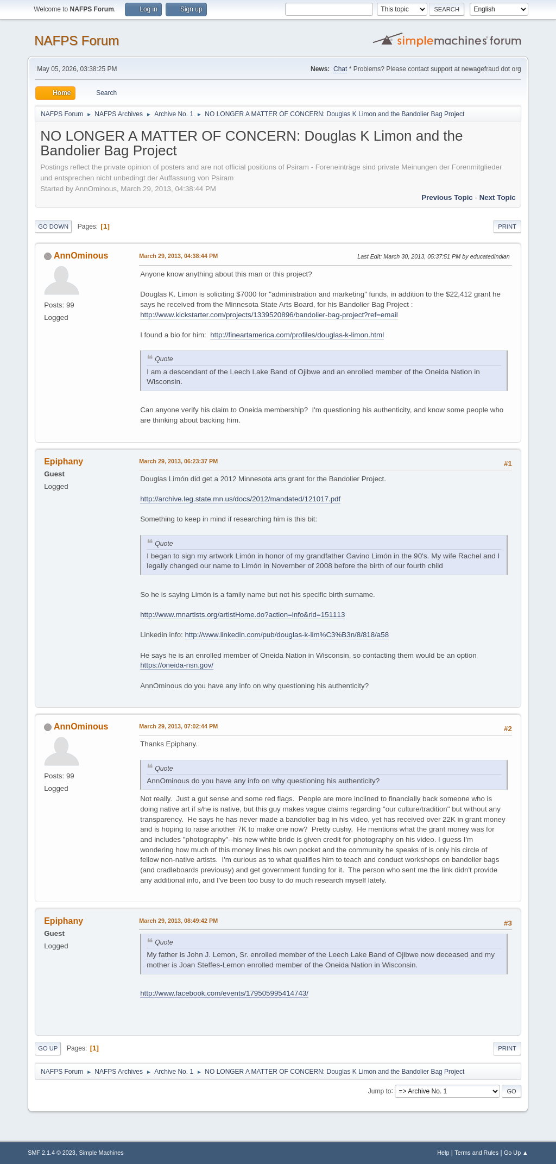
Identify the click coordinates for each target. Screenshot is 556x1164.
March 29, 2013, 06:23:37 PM (178, 461)
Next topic (497, 197)
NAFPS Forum (76, 40)
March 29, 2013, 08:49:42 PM (178, 920)
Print (507, 226)
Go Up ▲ (516, 1152)
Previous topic (447, 197)
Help (443, 1152)
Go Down (53, 226)
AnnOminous (81, 255)
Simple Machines (101, 1152)
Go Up (48, 1048)
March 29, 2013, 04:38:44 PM (178, 256)
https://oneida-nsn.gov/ (176, 665)
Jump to (379, 1090)
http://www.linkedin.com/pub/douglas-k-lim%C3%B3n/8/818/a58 (287, 635)
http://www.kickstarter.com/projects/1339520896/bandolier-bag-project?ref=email (269, 315)
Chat (340, 69)
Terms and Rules (476, 1152)
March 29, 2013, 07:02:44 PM (178, 726)
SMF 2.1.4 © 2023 (51, 1152)
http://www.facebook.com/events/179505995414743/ (224, 993)
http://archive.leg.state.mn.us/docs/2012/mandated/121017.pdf (240, 499)
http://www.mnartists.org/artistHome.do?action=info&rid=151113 (242, 615)
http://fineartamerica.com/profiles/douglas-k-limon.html (297, 335)
